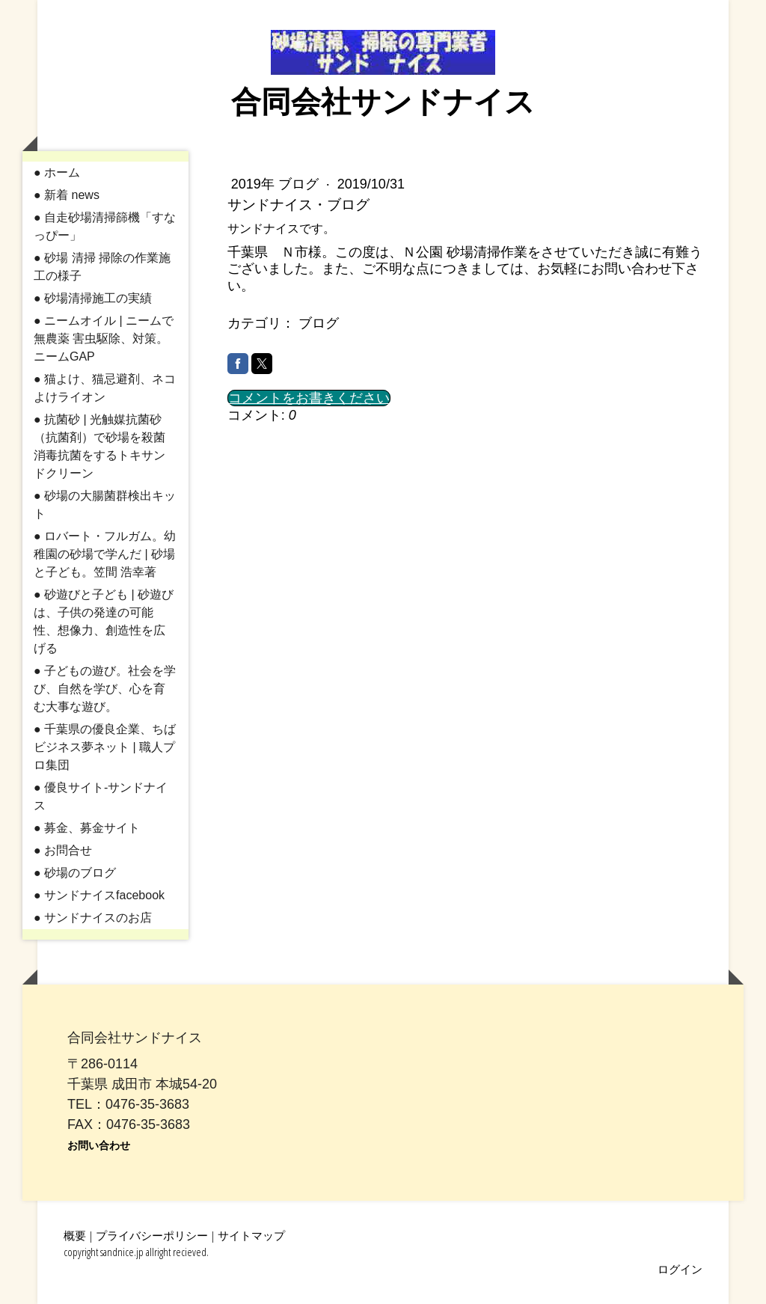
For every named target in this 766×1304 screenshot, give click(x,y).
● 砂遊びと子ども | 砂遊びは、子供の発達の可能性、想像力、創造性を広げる (104, 621)
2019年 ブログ (276, 184)
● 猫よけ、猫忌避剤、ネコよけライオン (105, 388)
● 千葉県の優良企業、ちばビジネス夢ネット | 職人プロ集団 (105, 747)
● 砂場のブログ (75, 872)
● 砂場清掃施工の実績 (93, 298)
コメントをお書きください (309, 398)
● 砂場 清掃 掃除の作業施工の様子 (102, 266)
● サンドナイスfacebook (99, 895)
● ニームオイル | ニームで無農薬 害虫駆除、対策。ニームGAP (104, 338)
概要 (75, 1235)
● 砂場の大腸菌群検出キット (105, 504)
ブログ (318, 323)
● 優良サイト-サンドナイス (101, 796)
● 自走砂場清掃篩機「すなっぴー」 (105, 226)
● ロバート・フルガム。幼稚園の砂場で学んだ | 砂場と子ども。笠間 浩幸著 (105, 554)
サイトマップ (251, 1235)
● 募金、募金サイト (87, 827)
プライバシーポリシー (152, 1235)
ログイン (680, 1268)
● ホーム (57, 172)
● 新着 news (66, 195)
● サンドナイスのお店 (93, 917)
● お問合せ (63, 850)
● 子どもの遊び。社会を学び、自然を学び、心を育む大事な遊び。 (105, 688)
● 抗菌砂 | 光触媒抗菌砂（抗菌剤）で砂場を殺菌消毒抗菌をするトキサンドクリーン (99, 446)
